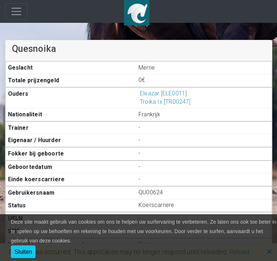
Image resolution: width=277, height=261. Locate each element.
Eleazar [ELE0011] (162, 93)
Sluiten (23, 252)
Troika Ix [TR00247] (164, 101)
